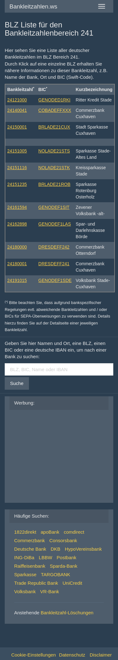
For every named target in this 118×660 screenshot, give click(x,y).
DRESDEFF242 (54, 247)
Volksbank (25, 591)
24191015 (17, 280)
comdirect (74, 532)
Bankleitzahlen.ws (33, 6)
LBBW (45, 557)
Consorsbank (63, 540)
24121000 (17, 99)
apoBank (50, 532)
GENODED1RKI (54, 99)
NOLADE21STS (54, 150)
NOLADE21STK (54, 167)
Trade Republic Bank (36, 583)
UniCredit (72, 583)
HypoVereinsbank (83, 549)
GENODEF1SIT (54, 207)
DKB (55, 549)
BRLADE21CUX (54, 126)
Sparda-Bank (63, 566)
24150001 (17, 126)
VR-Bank (49, 591)
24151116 (17, 167)
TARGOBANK (55, 574)
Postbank (66, 557)
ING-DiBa (24, 557)
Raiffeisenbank (29, 566)
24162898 (17, 224)
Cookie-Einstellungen (33, 654)
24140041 (17, 110)
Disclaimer (101, 654)
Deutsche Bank (30, 549)
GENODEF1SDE (55, 280)
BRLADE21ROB (54, 184)
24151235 (17, 184)
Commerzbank (29, 540)
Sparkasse (25, 574)
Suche (17, 383)
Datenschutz (72, 654)
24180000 (17, 247)
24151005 (17, 150)
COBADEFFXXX (54, 110)
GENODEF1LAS (54, 224)
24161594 (17, 207)
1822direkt (25, 532)
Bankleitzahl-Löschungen (67, 612)
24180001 (17, 263)
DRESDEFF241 (54, 263)
